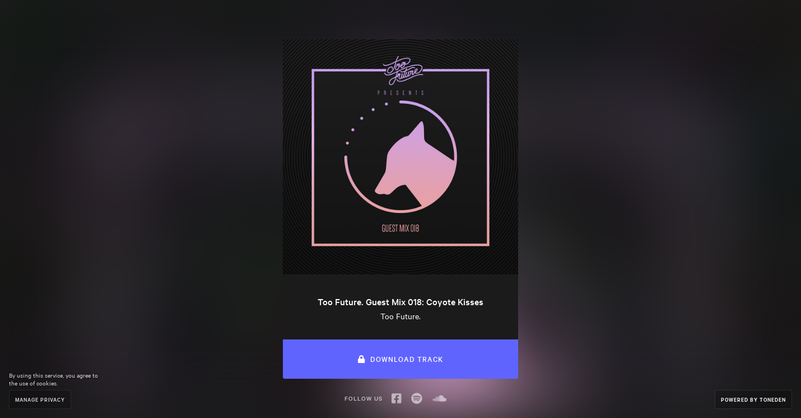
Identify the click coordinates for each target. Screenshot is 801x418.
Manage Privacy (40, 399)
